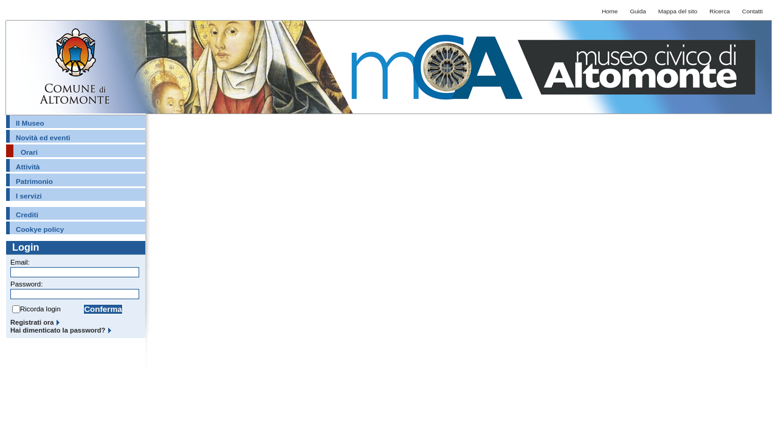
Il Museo (30, 123)
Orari (29, 152)
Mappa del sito (677, 11)
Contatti (752, 11)
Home (610, 11)
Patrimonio (34, 181)
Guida (637, 11)
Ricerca (719, 11)
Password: (26, 284)
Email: (20, 262)
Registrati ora (31, 322)
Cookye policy (40, 229)
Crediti (27, 214)
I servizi (29, 196)
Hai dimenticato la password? (57, 330)
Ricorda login (40, 309)
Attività (28, 167)
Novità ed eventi (43, 137)
